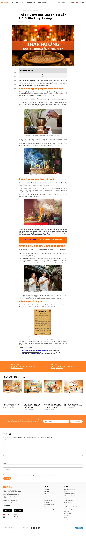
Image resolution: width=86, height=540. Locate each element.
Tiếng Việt (71, 2)
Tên (4, 458)
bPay (34, 2)
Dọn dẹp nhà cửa (24, 10)
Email (5, 463)
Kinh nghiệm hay (42, 2)
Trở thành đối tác (61, 2)
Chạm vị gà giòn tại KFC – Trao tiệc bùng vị (11, 405)
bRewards (29, 2)
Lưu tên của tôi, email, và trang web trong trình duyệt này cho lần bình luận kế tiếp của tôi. (30, 475)
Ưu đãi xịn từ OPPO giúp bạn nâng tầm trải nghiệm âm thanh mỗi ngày (52, 405)
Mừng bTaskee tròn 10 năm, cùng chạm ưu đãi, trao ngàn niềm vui (33, 405)
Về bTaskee (14, 2)
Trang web (6, 469)
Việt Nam (81, 2)
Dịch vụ (22, 2)
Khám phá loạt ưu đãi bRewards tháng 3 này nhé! (73, 405)
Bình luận (6, 440)
